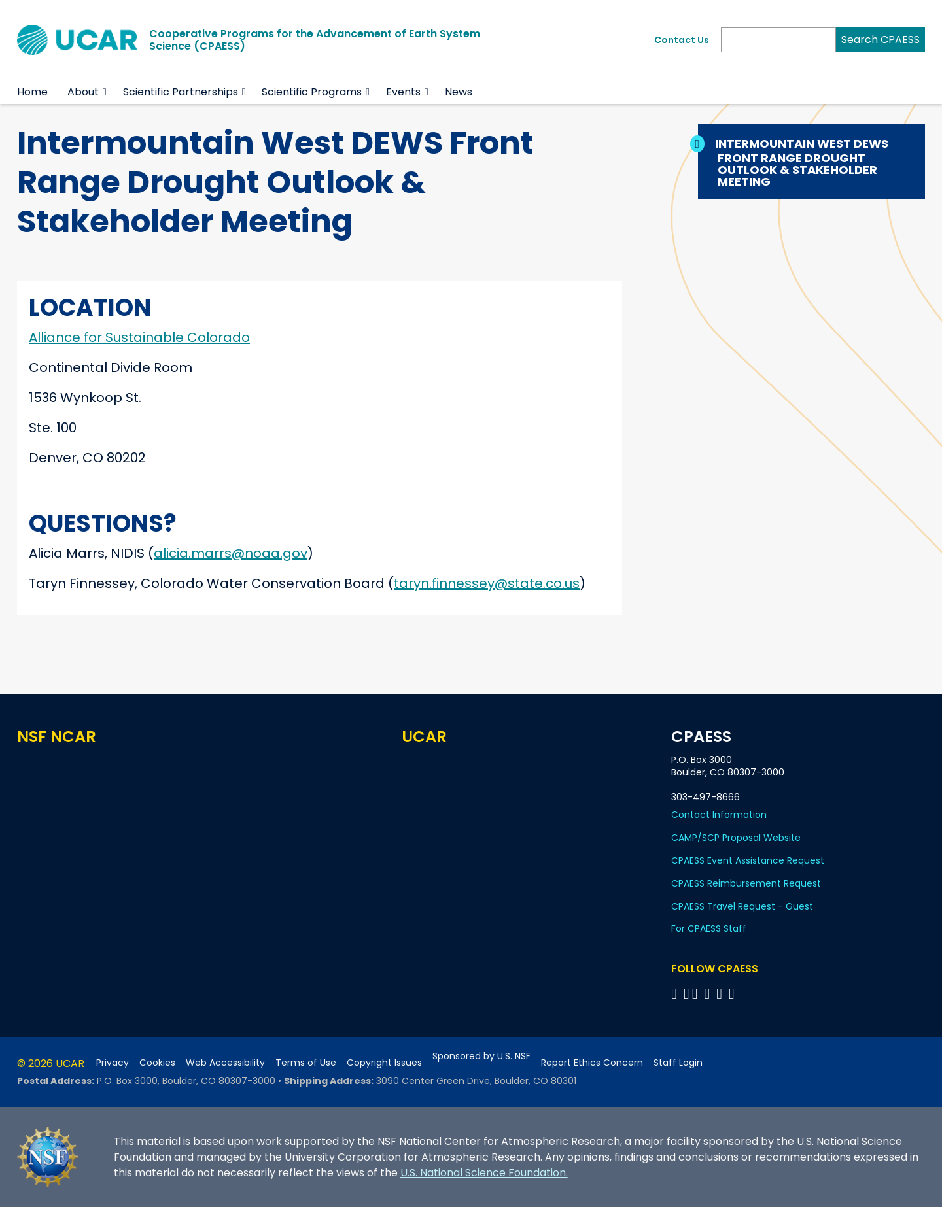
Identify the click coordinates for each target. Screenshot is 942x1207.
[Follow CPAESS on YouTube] (734, 993)
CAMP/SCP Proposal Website (736, 837)
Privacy (112, 1063)
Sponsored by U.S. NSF (481, 1056)
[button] (105, 92)
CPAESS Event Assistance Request (747, 860)
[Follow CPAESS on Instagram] (721, 993)
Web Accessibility (225, 1063)
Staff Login (678, 1063)
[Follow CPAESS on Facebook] (676, 993)
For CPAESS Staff (708, 928)
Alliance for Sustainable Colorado (139, 337)
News (458, 91)
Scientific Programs (312, 91)
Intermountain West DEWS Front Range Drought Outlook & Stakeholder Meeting (803, 162)
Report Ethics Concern (592, 1063)
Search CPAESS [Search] (880, 39)
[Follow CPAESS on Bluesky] (686, 993)
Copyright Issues (384, 1063)
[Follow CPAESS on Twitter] (697, 993)
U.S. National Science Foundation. (484, 1172)
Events (403, 91)
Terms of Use (305, 1063)
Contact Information (719, 814)
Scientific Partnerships (180, 91)
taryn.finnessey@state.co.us (487, 583)
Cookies (157, 1063)
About (83, 91)
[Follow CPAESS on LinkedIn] (709, 993)
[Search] (778, 39)
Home (32, 91)
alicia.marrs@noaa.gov (230, 553)
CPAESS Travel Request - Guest (742, 906)
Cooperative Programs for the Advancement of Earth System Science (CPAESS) (314, 40)
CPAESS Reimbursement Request (746, 883)
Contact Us (681, 39)
